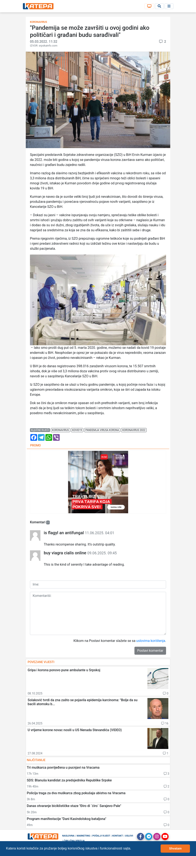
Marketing (83, 835)
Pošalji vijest (101, 835)
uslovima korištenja (150, 641)
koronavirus (60, 430)
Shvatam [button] (175, 848)
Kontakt (117, 835)
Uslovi (129, 835)
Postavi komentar (150, 651)
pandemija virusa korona (102, 430)
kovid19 (77, 430)
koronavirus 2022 (133, 430)
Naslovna (68, 835)
